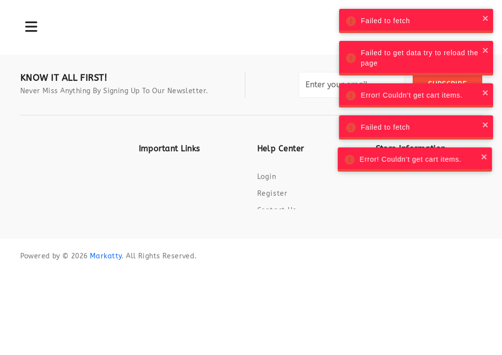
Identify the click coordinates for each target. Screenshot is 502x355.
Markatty (105, 262)
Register (272, 193)
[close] (481, 18)
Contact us (277, 210)
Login (266, 177)
